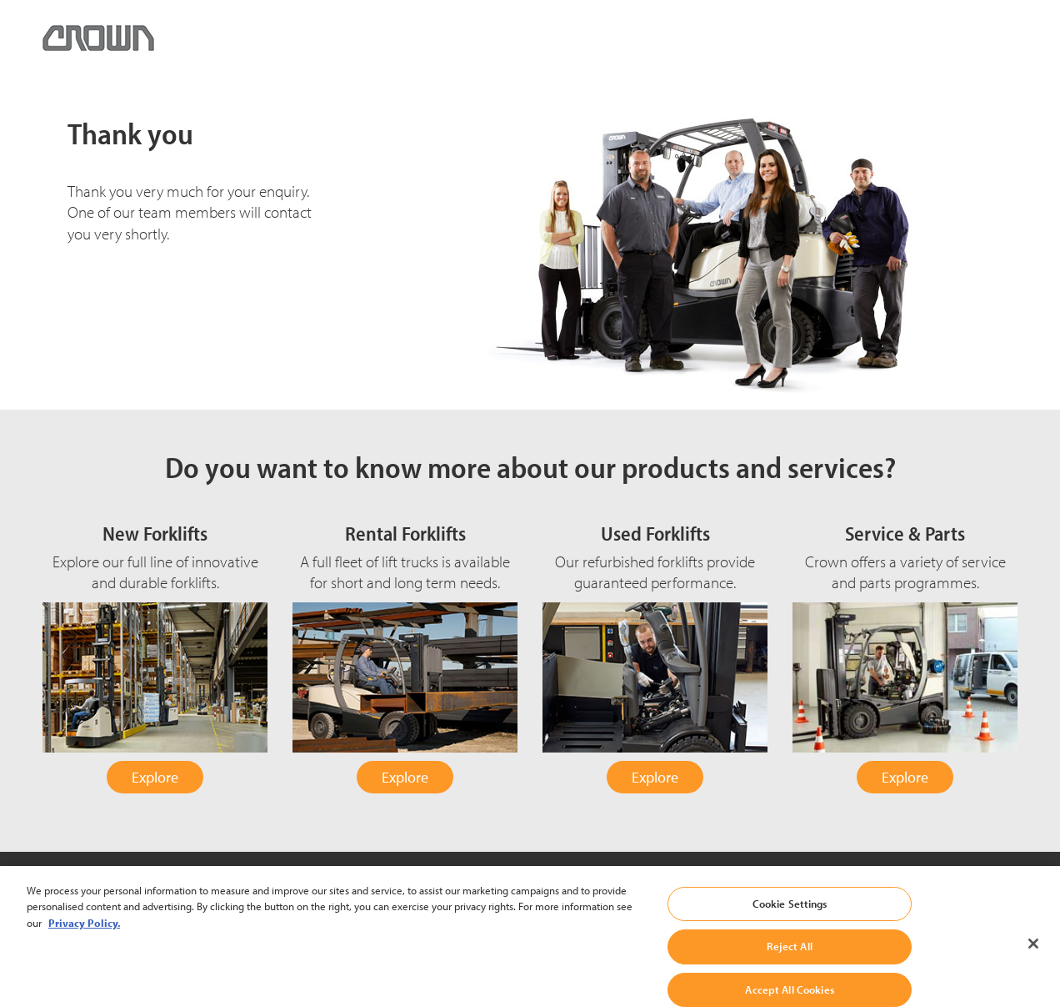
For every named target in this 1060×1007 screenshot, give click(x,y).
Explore (155, 777)
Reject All (789, 957)
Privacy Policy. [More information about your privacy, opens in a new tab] (84, 932)
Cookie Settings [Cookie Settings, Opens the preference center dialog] (790, 913)
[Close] (1033, 953)
